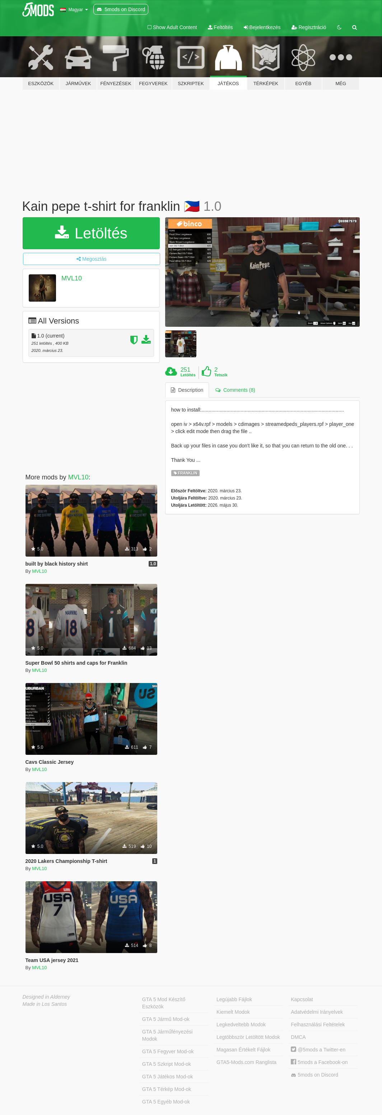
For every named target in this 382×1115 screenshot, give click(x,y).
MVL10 (71, 278)
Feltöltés (220, 27)
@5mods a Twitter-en (318, 1049)
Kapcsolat (302, 999)
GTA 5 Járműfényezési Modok (167, 1035)
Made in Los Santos (45, 1004)
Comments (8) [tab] (235, 390)
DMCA (298, 1037)
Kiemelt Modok (233, 1012)
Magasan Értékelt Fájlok (243, 1050)
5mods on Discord (314, 1075)
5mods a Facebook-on (319, 1062)
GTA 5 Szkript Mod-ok (166, 1064)
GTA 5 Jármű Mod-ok (166, 1019)
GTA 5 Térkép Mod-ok (166, 1089)
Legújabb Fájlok (234, 999)
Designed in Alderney (46, 997)
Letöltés (91, 233)
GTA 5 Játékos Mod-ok (167, 1076)
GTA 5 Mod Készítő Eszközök (163, 1002)
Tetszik (220, 375)
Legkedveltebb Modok (241, 1024)
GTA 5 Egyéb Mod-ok (166, 1102)
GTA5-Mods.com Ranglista (246, 1062)
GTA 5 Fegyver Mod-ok (168, 1051)
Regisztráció (309, 27)
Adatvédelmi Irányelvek (317, 1012)
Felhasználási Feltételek (318, 1024)
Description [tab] (187, 390)
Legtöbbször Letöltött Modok (248, 1037)
